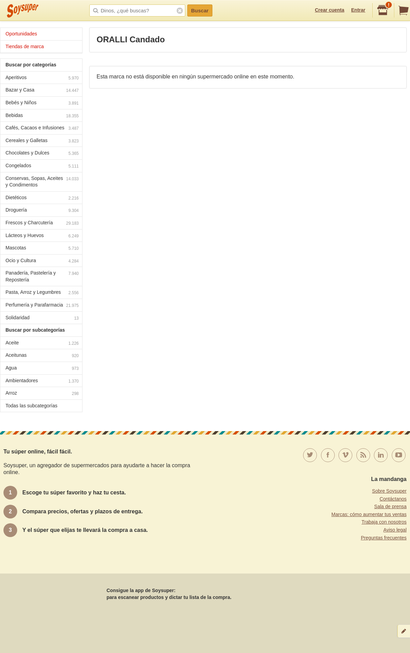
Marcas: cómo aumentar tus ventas (369, 514)
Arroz (42, 393)
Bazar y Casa (42, 90)
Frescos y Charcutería (42, 223)
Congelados (42, 166)
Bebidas (42, 116)
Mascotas (42, 248)
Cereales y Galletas (42, 141)
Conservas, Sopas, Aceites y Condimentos (42, 181)
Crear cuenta (329, 10)
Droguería (42, 210)
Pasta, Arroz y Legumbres (42, 293)
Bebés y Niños (42, 103)
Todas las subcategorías (31, 405)
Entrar (358, 10)
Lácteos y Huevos (42, 236)
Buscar (200, 10)
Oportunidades (21, 33)
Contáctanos (393, 499)
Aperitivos (42, 78)
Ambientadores (42, 381)
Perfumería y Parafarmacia (42, 305)
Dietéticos (42, 198)
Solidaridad (42, 318)
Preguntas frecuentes (384, 537)
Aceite (42, 343)
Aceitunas (42, 356)
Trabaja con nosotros (384, 522)
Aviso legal (395, 530)
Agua (42, 368)
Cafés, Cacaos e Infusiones (42, 128)
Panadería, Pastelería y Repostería (42, 276)
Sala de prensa (390, 506)
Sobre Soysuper (389, 491)
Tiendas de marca (24, 46)
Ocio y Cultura (42, 261)
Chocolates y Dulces (42, 153)
